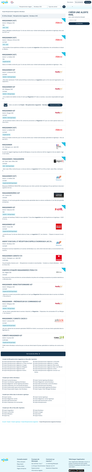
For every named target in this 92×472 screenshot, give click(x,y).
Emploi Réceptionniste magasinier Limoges (15, 365)
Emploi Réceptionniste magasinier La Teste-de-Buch (17, 363)
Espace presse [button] (35, 468)
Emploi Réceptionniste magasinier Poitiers (14, 370)
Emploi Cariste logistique (41, 397)
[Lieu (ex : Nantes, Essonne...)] (40, 6)
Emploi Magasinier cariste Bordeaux (44, 382)
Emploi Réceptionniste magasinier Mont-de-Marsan (48, 367)
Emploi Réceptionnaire (40, 402)
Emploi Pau (6, 415)
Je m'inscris (79, 23)
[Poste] (25, 6)
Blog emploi (20, 464)
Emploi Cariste (7, 397)
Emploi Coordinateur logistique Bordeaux (14, 382)
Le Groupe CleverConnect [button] (38, 466)
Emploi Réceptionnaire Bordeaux (43, 385)
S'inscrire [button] (87, 2)
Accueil (4, 421)
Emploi (8, 421)
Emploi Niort (37, 414)
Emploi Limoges (38, 412)
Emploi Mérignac (7, 414)
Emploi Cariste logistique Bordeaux (43, 380)
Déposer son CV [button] (50, 466)
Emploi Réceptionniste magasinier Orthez (45, 368)
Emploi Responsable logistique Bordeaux (45, 387)
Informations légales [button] (37, 470)
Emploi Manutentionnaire (10, 400)
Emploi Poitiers (38, 415)
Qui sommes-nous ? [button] (37, 463)
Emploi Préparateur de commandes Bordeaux (15, 385)
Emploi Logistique (16, 421)
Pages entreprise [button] (21, 468)
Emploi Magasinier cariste (10, 399)
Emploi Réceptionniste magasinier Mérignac (15, 367)
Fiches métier (20, 466)
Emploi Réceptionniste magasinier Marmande (46, 365)
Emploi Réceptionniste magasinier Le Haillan (46, 363)
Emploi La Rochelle (8, 412)
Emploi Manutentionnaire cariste (43, 400)
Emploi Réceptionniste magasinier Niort (14, 368)
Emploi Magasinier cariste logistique (44, 399)
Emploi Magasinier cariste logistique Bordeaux (15, 383)
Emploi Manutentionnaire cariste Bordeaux (45, 383)
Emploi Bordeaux (38, 410)
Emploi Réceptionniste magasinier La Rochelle (46, 361)
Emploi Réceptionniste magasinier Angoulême (15, 361)
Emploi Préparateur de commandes (13, 402)
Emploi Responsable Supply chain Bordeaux (15, 389)
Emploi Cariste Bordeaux (10, 380)
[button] (4, 460)
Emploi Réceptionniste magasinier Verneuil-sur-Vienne (47, 371)
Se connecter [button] (79, 2)
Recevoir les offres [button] (55, 105)
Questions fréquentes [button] (52, 468)
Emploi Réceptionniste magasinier (29, 421)
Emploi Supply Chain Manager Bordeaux (45, 389)
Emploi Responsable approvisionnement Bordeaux (17, 387)
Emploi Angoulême (8, 410)
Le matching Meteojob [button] (52, 463)
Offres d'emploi (21, 462)
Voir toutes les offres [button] (33, 354)
